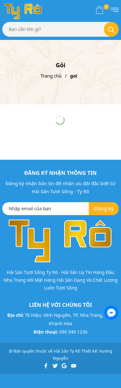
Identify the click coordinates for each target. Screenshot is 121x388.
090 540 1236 (73, 332)
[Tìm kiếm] (111, 29)
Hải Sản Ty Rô (67, 351)
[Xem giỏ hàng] (100, 9)
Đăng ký (104, 208)
